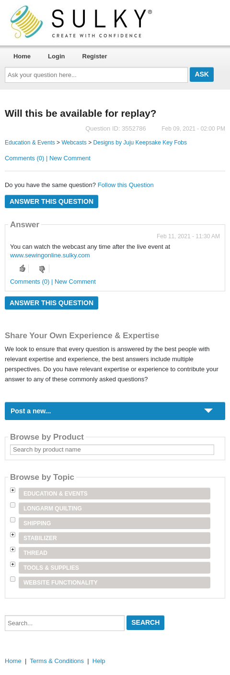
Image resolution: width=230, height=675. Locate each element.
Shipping (37, 523)
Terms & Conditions (57, 660)
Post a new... (31, 411)
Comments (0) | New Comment (48, 158)
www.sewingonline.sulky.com (50, 255)
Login (56, 56)
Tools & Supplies (51, 567)
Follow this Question (126, 184)
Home (22, 56)
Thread (35, 553)
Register (94, 56)
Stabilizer (40, 538)
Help (98, 660)
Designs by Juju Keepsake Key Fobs (140, 142)
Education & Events (30, 142)
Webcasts (73, 142)
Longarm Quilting (52, 508)
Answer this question (51, 201)
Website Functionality (60, 582)
